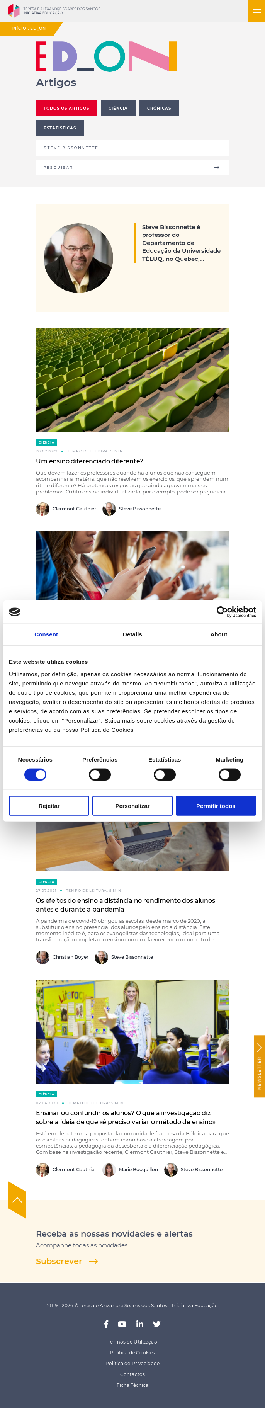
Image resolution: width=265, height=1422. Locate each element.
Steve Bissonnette (131, 509)
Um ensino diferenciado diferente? (89, 461)
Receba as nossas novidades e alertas (114, 1233)
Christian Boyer (62, 957)
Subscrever (59, 1261)
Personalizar (132, 805)
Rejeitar (49, 805)
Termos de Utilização (132, 1342)
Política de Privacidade (132, 1363)
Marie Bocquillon (130, 1170)
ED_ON (38, 28)
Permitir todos (216, 805)
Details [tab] (132, 634)
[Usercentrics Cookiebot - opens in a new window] (222, 612)
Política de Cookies (132, 1353)
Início (19, 28)
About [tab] (218, 634)
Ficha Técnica (133, 1385)
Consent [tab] (46, 634)
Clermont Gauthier (66, 509)
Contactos (132, 1374)
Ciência (46, 442)
